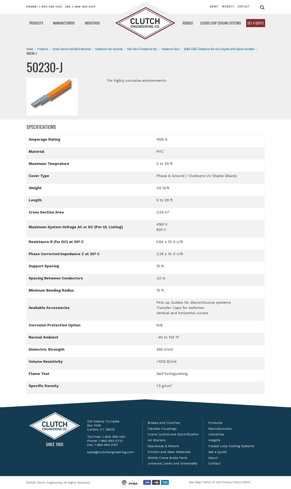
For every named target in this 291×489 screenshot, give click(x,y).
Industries (92, 23)
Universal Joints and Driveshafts (172, 463)
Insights (228, 6)
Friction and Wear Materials (169, 452)
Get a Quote (256, 23)
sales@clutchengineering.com (110, 452)
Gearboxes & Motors (163, 446)
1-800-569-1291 (50, 6)
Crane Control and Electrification (173, 434)
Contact (243, 6)
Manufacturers (64, 23)
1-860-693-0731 (111, 441)
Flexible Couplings (162, 429)
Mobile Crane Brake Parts (167, 458)
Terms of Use (212, 482)
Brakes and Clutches (164, 423)
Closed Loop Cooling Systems (220, 23)
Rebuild (188, 23)
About (214, 6)
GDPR (246, 482)
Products (36, 23)
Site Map (195, 482)
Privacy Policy (231, 482)
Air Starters (157, 440)
